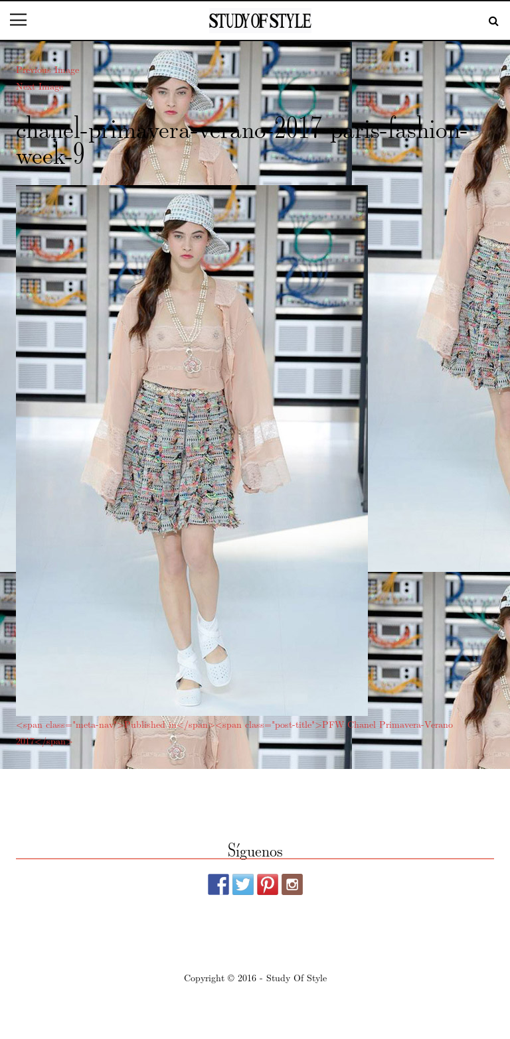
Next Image (39, 85)
